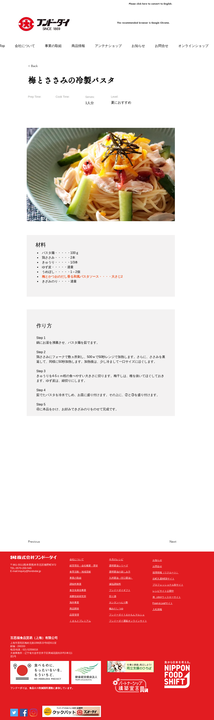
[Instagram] (33, 712)
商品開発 (74, 608)
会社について (77, 559)
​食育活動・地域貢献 (80, 571)
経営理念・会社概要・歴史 (84, 565)
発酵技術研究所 (78, 596)
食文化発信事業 (78, 590)
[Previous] (41, 542)
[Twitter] (14, 712)
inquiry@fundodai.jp (29, 571)
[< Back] (41, 66)
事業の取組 (75, 578)
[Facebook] (24, 712)
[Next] (166, 542)
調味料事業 (75, 584)
